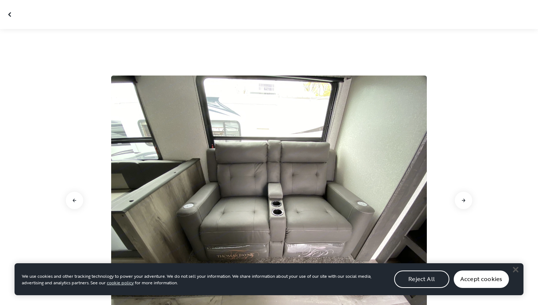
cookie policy (120, 288)
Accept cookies (481, 285)
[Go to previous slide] (74, 200)
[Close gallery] (10, 14)
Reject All (421, 285)
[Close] (515, 276)
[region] (269, 285)
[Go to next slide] (463, 200)
